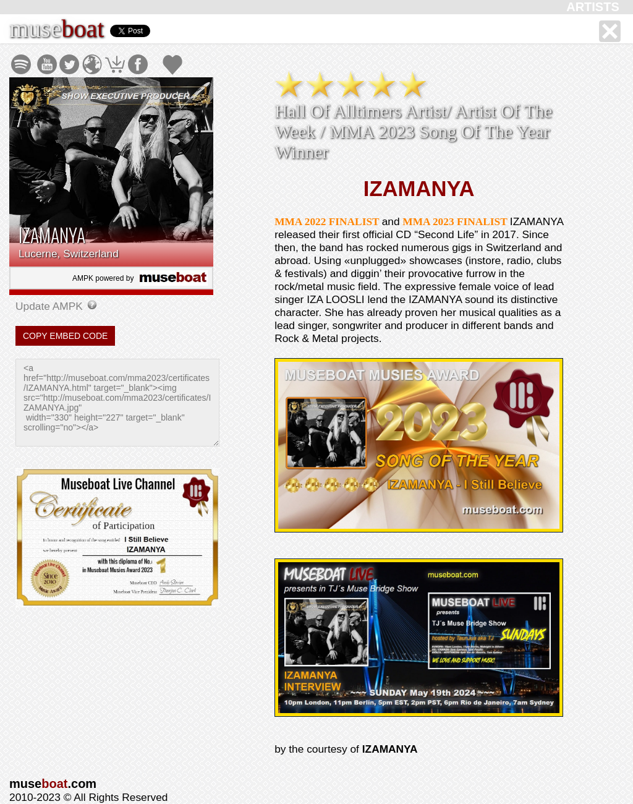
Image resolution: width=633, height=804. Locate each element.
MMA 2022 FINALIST (327, 222)
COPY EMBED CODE (65, 336)
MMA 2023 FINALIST (455, 222)
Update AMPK (50, 306)
